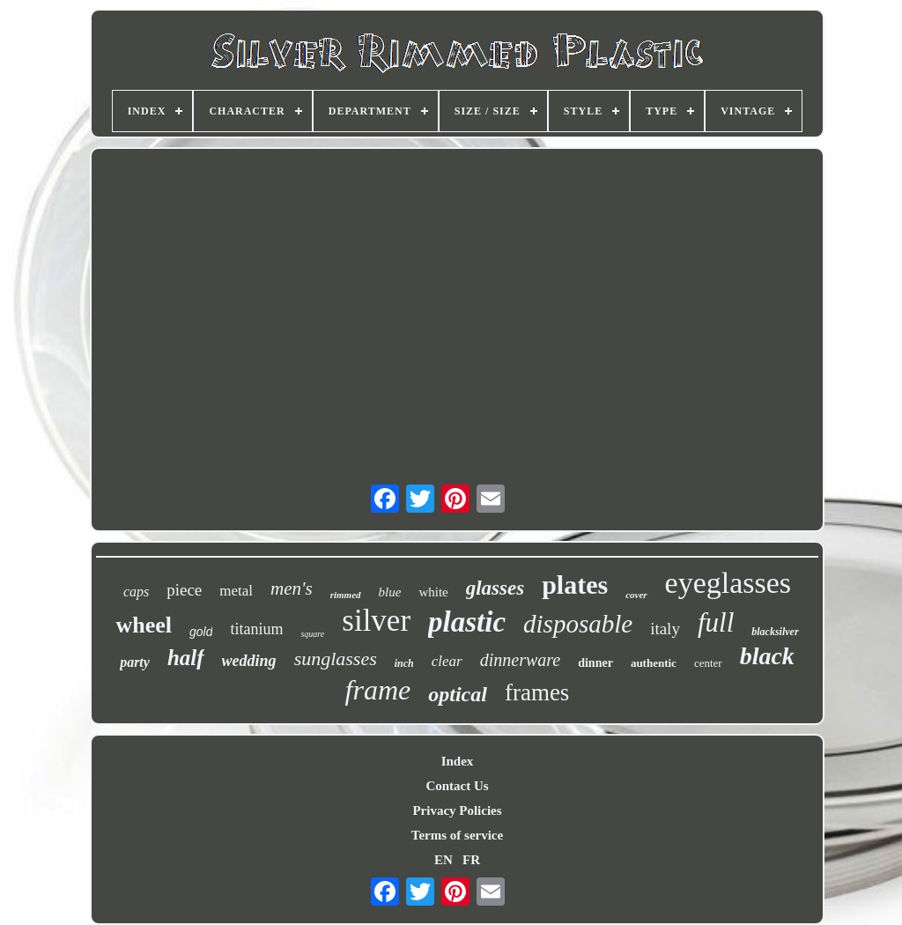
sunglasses (335, 659)
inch (404, 663)
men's (291, 588)
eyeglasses (728, 582)
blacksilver (774, 631)
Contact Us (456, 786)
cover (636, 594)
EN (443, 860)
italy (665, 628)
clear (447, 661)
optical (457, 694)
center (708, 663)
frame (378, 690)
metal (236, 590)
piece (184, 590)
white (432, 592)
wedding (249, 661)
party (135, 662)
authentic (653, 663)
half (185, 658)
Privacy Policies (456, 810)
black (767, 656)
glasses (495, 588)
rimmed (345, 594)
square (312, 634)
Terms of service (457, 835)
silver (376, 620)
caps (136, 591)
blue (390, 592)
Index (457, 761)
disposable (577, 624)
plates (575, 584)
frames (537, 692)
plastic (467, 622)
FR (471, 860)
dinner (595, 663)
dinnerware (520, 660)
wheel (143, 625)
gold (200, 632)
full (716, 622)
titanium (256, 629)
